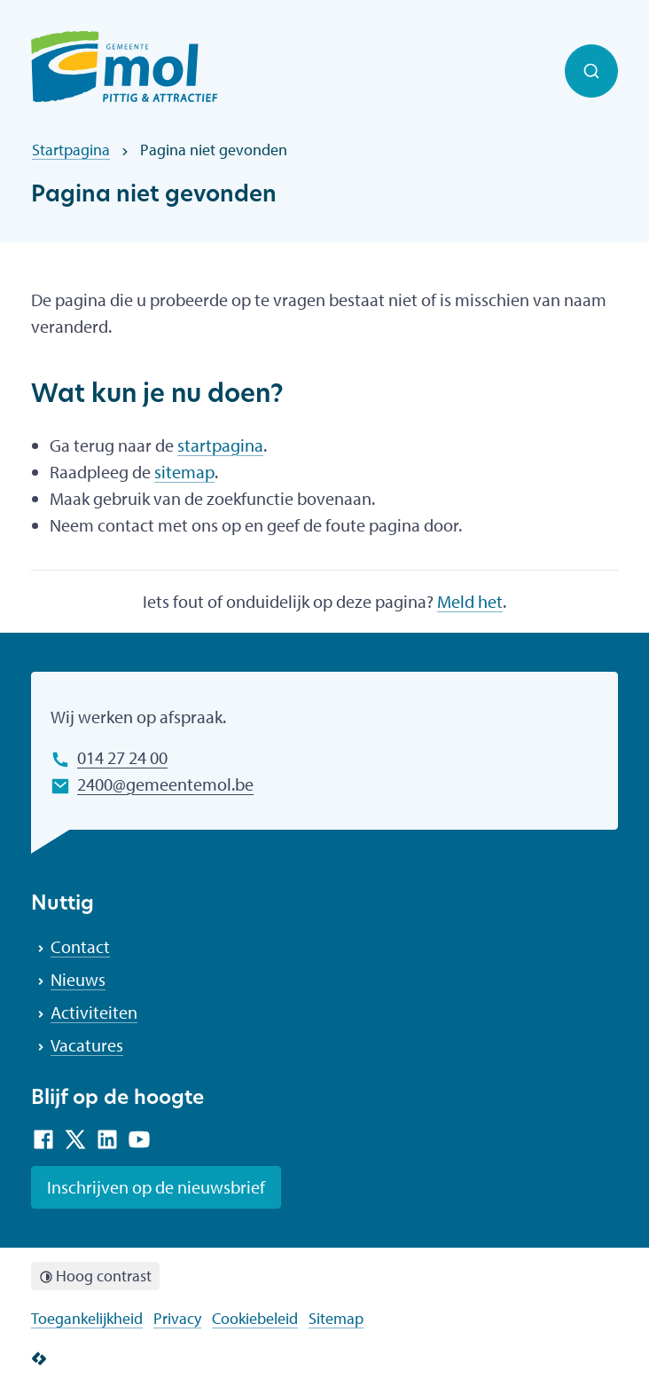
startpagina (220, 445)
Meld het (470, 601)
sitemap (184, 472)
